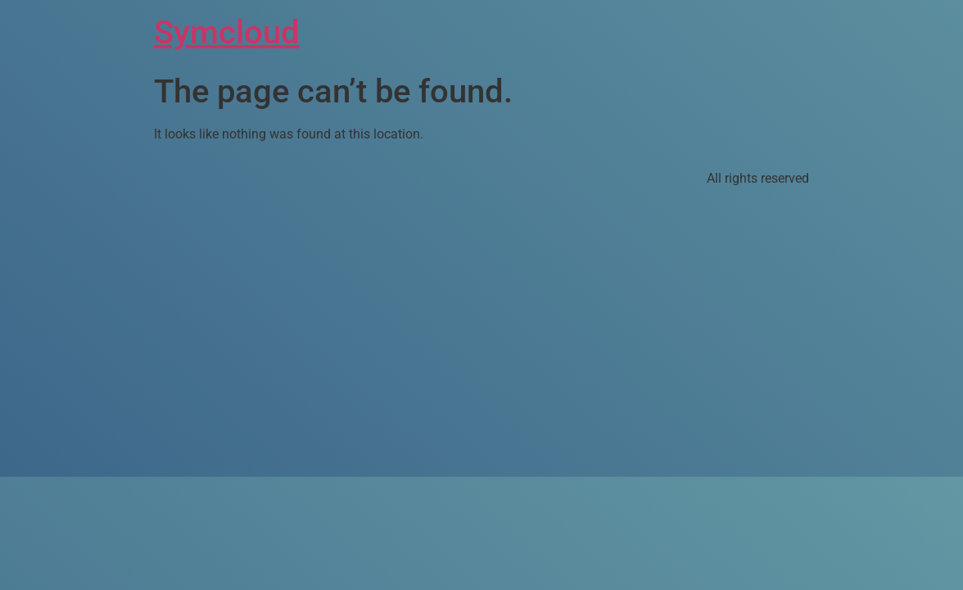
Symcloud (227, 32)
